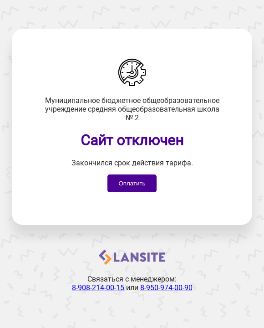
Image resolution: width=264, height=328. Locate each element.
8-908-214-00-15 (98, 287)
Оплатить (131, 183)
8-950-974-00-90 (166, 287)
